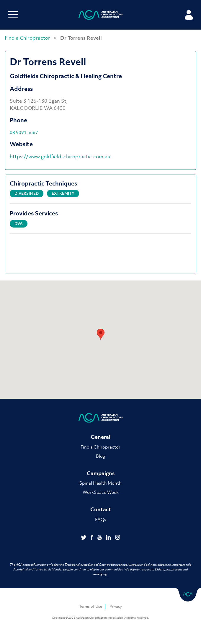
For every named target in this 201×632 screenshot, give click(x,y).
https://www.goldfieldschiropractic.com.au (60, 156)
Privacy (116, 606)
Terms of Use (90, 606)
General (100, 436)
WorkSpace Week (101, 492)
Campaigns (101, 473)
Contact (100, 509)
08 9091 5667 (24, 132)
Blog (100, 456)
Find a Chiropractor (28, 38)
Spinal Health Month (100, 483)
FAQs (100, 519)
